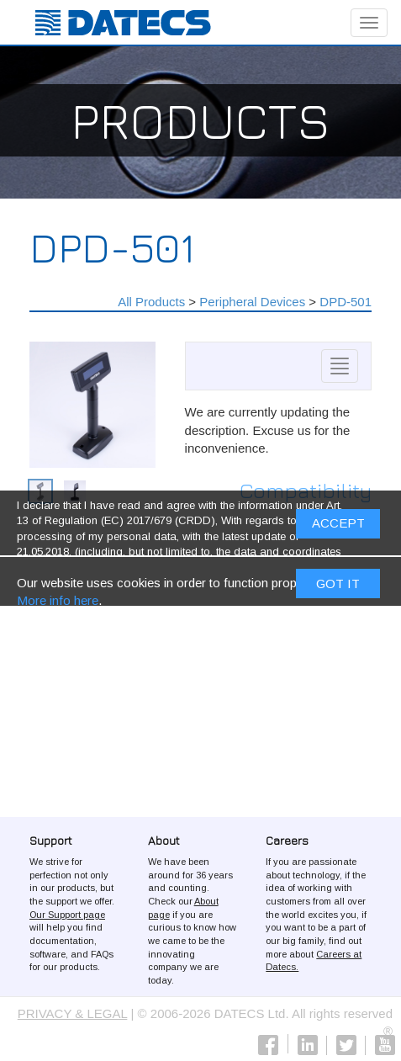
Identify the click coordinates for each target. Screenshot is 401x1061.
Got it (338, 586)
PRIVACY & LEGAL (73, 1013)
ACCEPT (338, 526)
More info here (57, 603)
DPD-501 (345, 301)
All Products (151, 301)
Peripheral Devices (252, 301)
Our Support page (67, 915)
